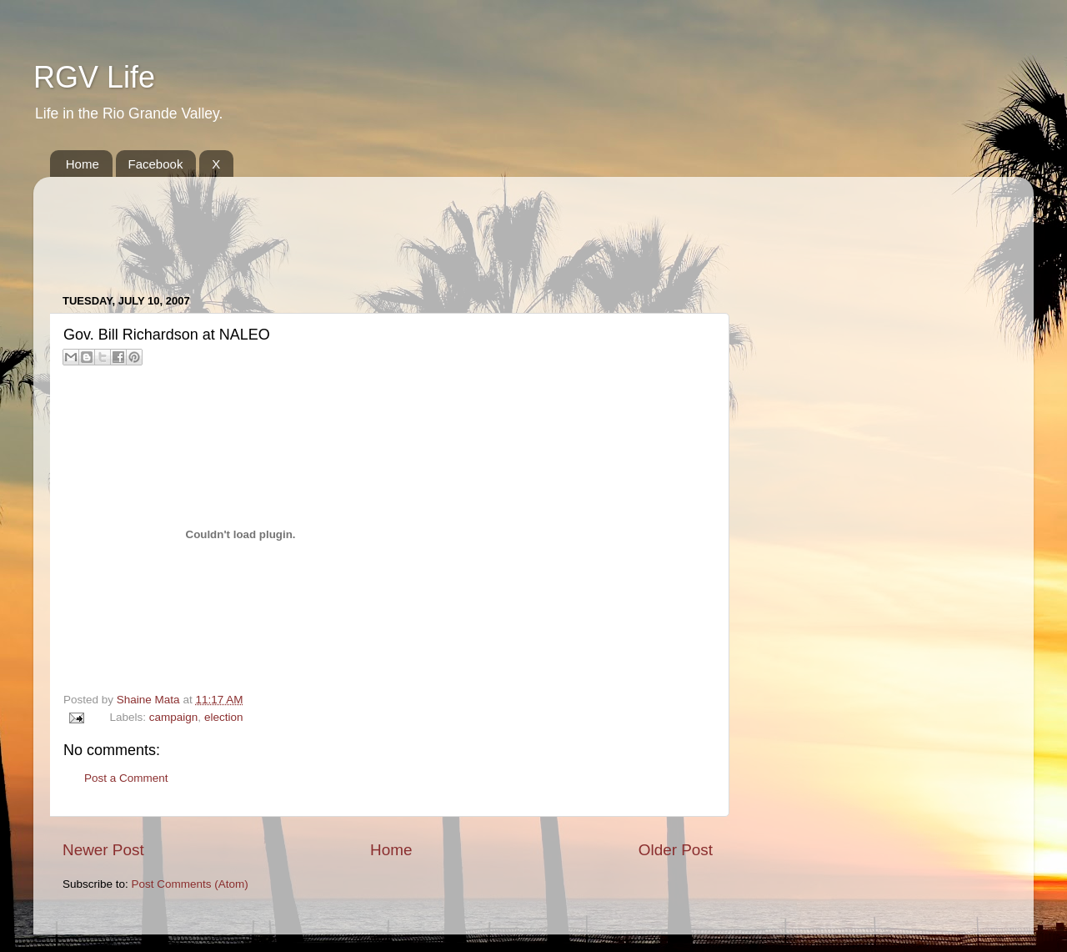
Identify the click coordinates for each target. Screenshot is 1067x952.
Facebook (155, 164)
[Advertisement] (366, 226)
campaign (173, 717)
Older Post (676, 850)
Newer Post (103, 850)
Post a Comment (126, 778)
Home (82, 164)
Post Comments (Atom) (190, 884)
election (223, 717)
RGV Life (94, 77)
